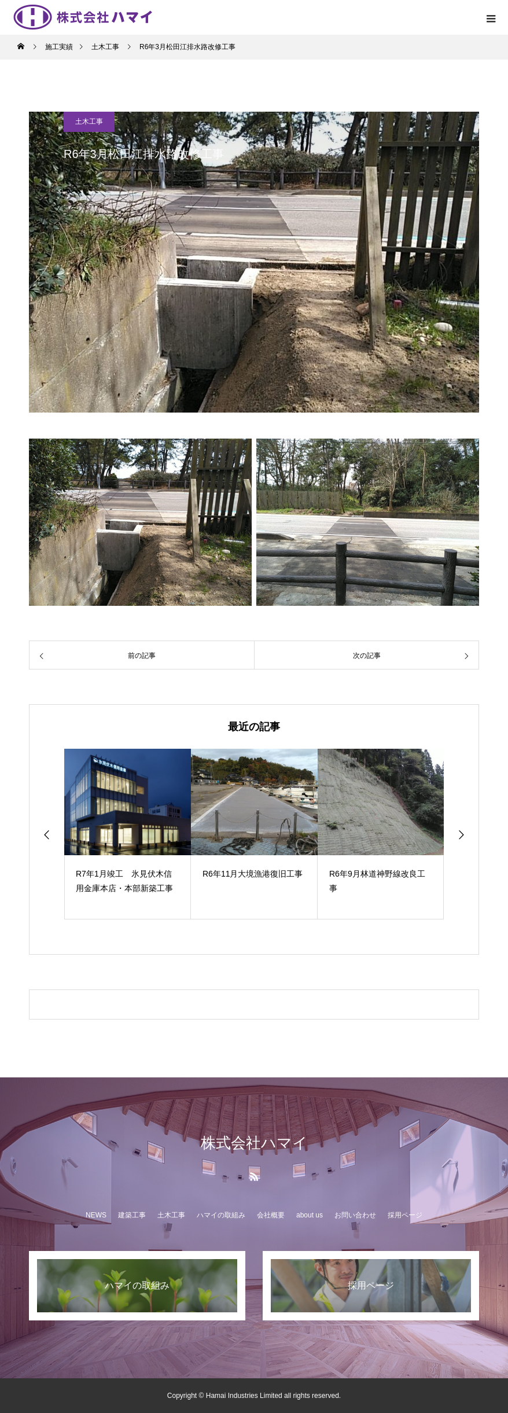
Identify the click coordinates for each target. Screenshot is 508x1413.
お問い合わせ (355, 1215)
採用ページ (405, 1215)
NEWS (96, 1215)
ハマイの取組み (221, 1215)
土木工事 (89, 121)
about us (309, 1215)
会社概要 (271, 1215)
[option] (127, 834)
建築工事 (132, 1215)
